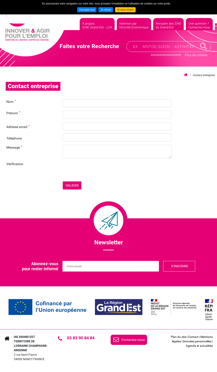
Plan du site (178, 337)
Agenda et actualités (199, 345)
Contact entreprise (204, 75)
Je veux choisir (125, 9)
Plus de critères (196, 56)
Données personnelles (197, 341)
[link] (47, 307)
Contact (193, 337)
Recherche (203, 47)
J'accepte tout (87, 9)
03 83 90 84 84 (81, 337)
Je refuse (105, 9)
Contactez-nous (133, 340)
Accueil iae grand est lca (186, 75)
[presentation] (95, 170)
